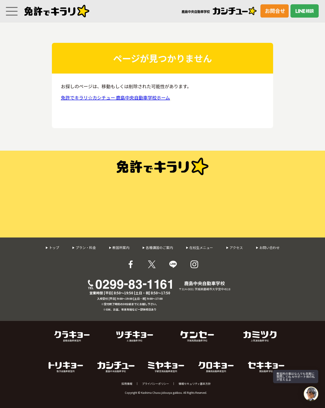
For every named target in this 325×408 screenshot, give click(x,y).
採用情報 (126, 383)
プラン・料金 (84, 247)
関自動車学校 (266, 367)
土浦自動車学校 (134, 336)
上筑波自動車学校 (259, 336)
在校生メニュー (199, 247)
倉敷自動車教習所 (72, 336)
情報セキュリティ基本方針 (195, 383)
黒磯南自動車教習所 (216, 367)
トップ (52, 247)
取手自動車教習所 (66, 367)
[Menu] (10, 9)
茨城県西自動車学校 (197, 336)
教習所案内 (119, 247)
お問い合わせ (268, 247)
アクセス (234, 247)
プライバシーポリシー (155, 383)
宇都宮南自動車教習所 (166, 367)
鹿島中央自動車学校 (116, 367)
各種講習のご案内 (157, 247)
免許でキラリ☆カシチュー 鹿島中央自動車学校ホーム (115, 97)
